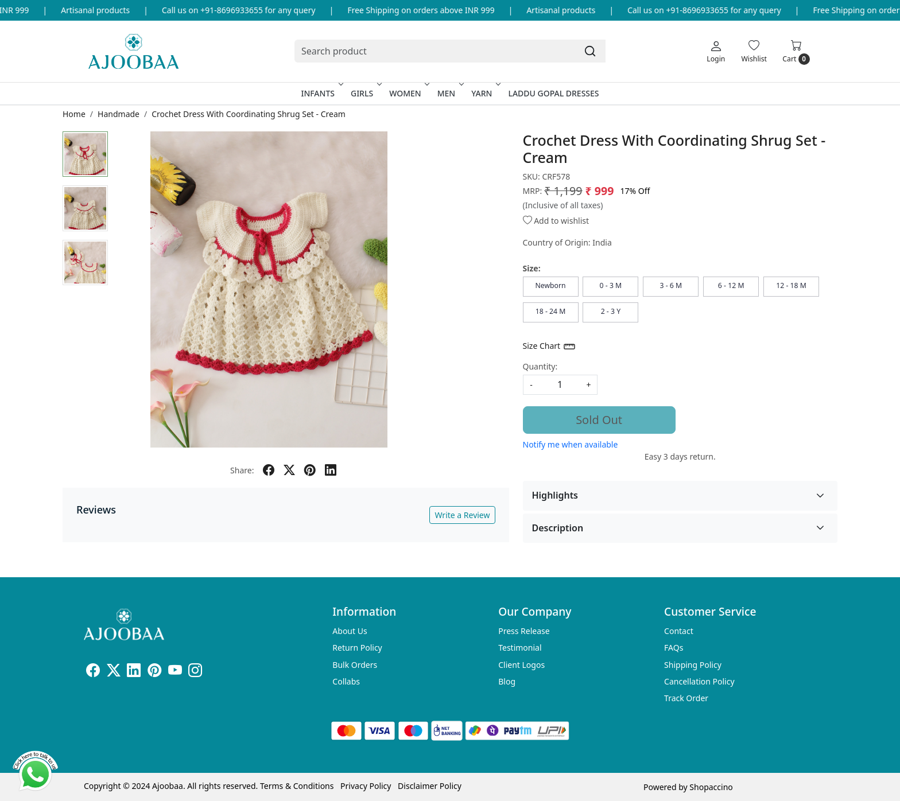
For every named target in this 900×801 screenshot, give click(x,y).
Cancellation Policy (699, 681)
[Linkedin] (134, 672)
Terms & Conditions (297, 785)
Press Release (524, 630)
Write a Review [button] (462, 515)
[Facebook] (93, 672)
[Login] (716, 51)
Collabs (346, 681)
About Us (349, 630)
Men (449, 93)
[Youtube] (175, 672)
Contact (678, 630)
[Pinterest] (154, 672)
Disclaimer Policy (429, 785)
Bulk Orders (354, 664)
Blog (506, 681)
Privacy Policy (365, 785)
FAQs (673, 647)
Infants (321, 93)
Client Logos (521, 664)
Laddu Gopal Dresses (553, 93)
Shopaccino (710, 786)
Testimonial (519, 647)
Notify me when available (570, 444)
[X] (113, 672)
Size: (532, 268)
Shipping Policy (692, 664)
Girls (365, 93)
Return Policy (357, 647)
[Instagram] (195, 672)
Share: (242, 470)
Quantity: (540, 366)
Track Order (686, 698)
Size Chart (549, 346)
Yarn (484, 93)
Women (408, 93)
